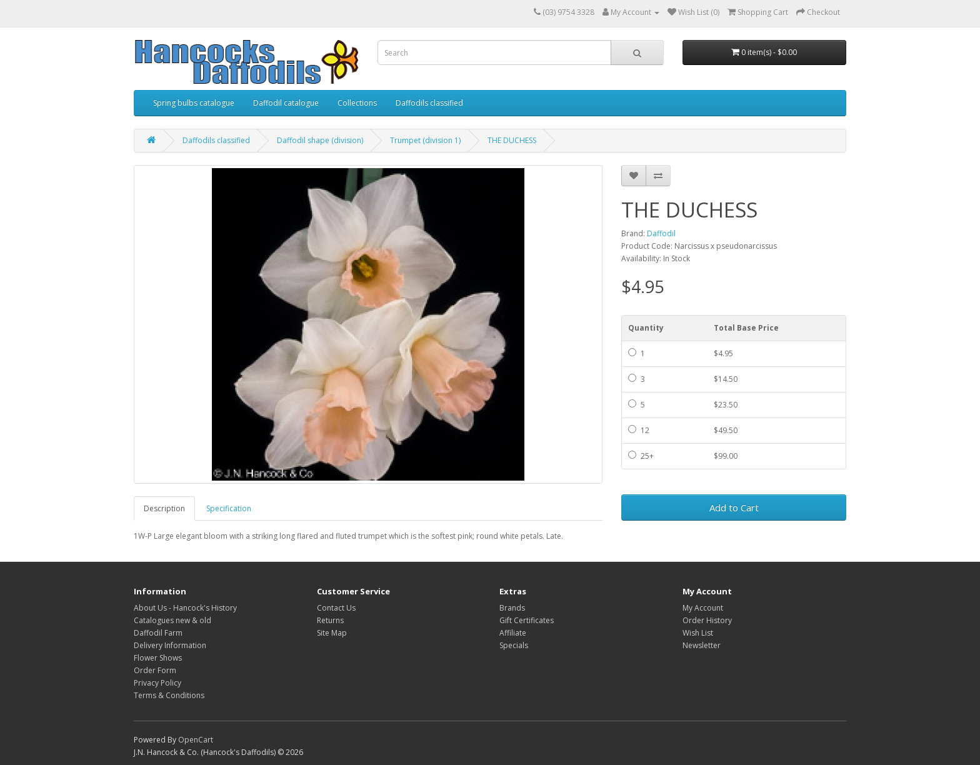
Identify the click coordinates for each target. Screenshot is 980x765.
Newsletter (701, 645)
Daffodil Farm (158, 633)
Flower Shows (158, 657)
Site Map (332, 633)
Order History (707, 620)
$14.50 (726, 379)
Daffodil (661, 233)
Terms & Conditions (169, 695)
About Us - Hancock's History (185, 607)
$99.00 (726, 456)
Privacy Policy (157, 683)
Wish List (697, 633)
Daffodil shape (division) (320, 140)
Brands (512, 607)
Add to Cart (734, 507)
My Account (702, 607)
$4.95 (723, 353)
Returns (330, 620)
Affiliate (512, 633)
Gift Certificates (526, 620)
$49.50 (726, 430)
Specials (513, 645)
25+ (641, 456)
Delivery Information (170, 645)
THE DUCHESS (512, 140)
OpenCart (195, 739)
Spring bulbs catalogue (193, 103)
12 (638, 430)
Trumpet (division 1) (425, 140)
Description (164, 508)
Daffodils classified (429, 103)
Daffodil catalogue (286, 103)
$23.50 (726, 404)
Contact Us (336, 607)
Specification (228, 508)
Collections (357, 103)
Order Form (155, 670)
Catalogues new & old (172, 620)
